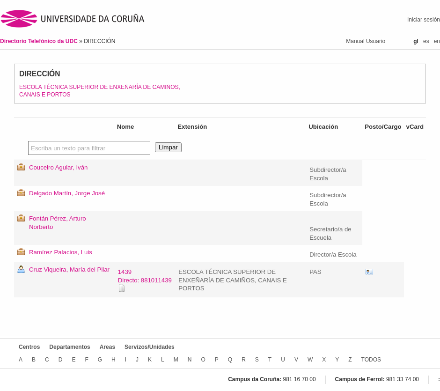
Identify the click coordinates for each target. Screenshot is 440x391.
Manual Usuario (365, 41)
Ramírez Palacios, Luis (60, 252)
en (437, 41)
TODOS (371, 359)
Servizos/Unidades (150, 347)
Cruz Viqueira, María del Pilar (69, 269)
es (426, 41)
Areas (107, 347)
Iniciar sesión (423, 19)
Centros (29, 347)
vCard (369, 272)
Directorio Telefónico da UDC (39, 41)
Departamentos (69, 347)
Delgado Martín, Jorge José (67, 193)
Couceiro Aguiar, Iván (58, 167)
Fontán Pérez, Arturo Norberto (57, 222)
